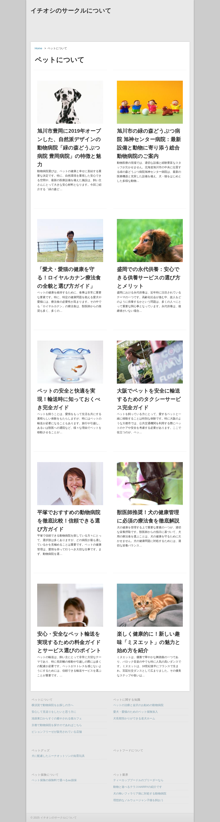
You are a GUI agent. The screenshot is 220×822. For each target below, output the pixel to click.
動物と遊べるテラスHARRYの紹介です (137, 786)
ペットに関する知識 (126, 699)
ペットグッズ (41, 750)
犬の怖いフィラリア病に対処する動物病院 (139, 793)
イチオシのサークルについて (71, 10)
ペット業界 (120, 774)
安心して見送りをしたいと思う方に (54, 711)
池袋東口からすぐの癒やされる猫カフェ (57, 718)
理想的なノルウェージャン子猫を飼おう (138, 800)
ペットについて (42, 699)
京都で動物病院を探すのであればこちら (57, 725)
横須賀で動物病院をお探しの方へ (52, 705)
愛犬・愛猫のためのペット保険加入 (135, 711)
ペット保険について (45, 774)
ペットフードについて (128, 750)
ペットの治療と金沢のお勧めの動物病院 (138, 705)
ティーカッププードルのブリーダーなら (138, 780)
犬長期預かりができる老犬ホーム (134, 718)
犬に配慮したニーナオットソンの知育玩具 (58, 755)
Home (38, 48)
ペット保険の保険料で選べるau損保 (54, 780)
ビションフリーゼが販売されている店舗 (57, 731)
